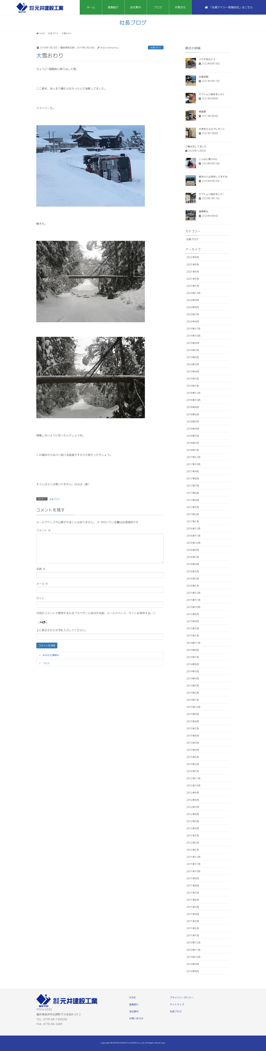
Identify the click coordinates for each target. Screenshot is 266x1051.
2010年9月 (192, 964)
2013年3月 (192, 757)
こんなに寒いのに (208, 159)
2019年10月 (193, 335)
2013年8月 (192, 721)
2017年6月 (192, 493)
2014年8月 (192, 650)
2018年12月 (193, 392)
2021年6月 (192, 271)
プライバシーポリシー (182, 997)
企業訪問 (203, 76)
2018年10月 (193, 400)
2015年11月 (193, 600)
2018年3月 (192, 435)
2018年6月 (192, 414)
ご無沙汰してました (196, 146)
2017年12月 (193, 457)
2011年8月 (192, 885)
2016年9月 (192, 550)
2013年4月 (192, 749)
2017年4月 (192, 500)
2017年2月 (192, 514)
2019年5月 (192, 364)
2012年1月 (192, 849)
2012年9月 (192, 792)
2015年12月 (193, 592)
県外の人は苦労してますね (213, 176)
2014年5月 (192, 671)
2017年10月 (193, 464)
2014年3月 (192, 685)
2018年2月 (192, 443)
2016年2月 (192, 578)
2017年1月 (192, 521)
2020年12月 (193, 293)
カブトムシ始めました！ (212, 194)
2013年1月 (192, 771)
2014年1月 (192, 699)
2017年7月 (192, 485)
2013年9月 (192, 714)
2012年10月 (193, 785)
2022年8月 (192, 257)
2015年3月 (192, 628)
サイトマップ (177, 1004)
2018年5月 (192, 421)
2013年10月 (193, 707)
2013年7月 (192, 728)
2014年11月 (193, 642)
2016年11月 (193, 535)
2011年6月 (192, 899)
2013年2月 (192, 764)
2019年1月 (192, 385)
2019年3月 (192, 378)
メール (42, 583)
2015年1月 (192, 635)
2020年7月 (192, 314)
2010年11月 (193, 949)
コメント (43, 530)
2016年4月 (192, 564)
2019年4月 (192, 371)
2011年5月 (192, 907)
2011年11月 (193, 864)
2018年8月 (192, 407)
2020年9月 (192, 300)
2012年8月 (192, 800)
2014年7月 (192, 657)
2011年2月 (192, 928)
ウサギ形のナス (207, 59)
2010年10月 (193, 957)
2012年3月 (192, 835)
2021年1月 (192, 285)
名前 (40, 569)
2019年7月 (192, 350)
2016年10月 (193, 542)
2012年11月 (193, 778)
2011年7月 (192, 892)
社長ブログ (156, 47)
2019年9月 (192, 343)
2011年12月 (193, 857)
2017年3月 (192, 507)
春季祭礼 (203, 211)
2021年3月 (192, 278)
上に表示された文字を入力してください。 (62, 630)
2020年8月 (192, 307)
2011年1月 (192, 935)
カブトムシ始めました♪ (211, 94)
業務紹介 (134, 1004)
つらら (46, 663)
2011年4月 (192, 914)
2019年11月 (193, 328)
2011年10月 (193, 871)
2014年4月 (192, 678)
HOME (132, 997)
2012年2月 (192, 842)
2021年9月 (192, 264)
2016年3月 (192, 571)
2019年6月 (192, 357)
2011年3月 (192, 921)
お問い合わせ (136, 1018)
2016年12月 (193, 528)
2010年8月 (192, 971)
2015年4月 (192, 621)
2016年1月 (192, 585)
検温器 (202, 111)
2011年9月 (192, 878)
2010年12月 (193, 942)
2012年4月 (192, 828)
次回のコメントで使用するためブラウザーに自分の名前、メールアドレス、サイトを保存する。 (94, 613)
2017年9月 (192, 471)
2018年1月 (192, 450)
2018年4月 (192, 428)
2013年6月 (192, 735)
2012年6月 (192, 814)
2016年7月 (192, 557)
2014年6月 (192, 664)
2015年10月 (193, 607)
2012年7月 (192, 807)
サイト (40, 598)
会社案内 (134, 1011)
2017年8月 (192, 478)
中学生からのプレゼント (212, 129)
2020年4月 (192, 321)
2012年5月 (192, 821)
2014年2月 (192, 692)
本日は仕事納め (51, 655)
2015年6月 (192, 614)
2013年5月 (192, 742)
